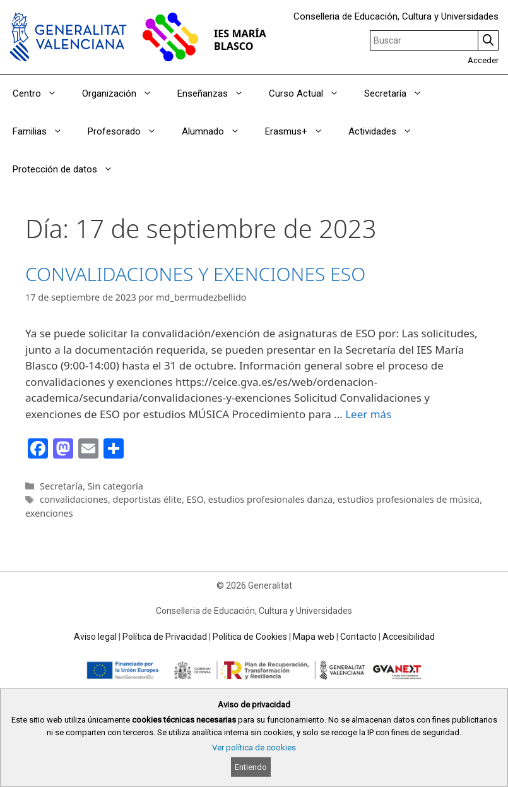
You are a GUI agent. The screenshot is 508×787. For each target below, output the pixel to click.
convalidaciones (74, 499)
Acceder (483, 60)
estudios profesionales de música (409, 499)
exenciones (49, 513)
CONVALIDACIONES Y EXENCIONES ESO (195, 274)
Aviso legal (95, 637)
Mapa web (313, 637)
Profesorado (128, 131)
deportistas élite (147, 499)
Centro (41, 93)
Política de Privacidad (164, 637)
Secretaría (399, 93)
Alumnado (217, 131)
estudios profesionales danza (270, 499)
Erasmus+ (300, 131)
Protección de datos (69, 169)
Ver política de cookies (254, 747)
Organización (123, 93)
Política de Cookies (250, 637)
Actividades (386, 131)
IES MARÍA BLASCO (240, 39)
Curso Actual (310, 93)
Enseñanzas (216, 93)
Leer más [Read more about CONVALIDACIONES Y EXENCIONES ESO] (368, 414)
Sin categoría (115, 486)
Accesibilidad (408, 637)
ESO (195, 499)
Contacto (358, 637)
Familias (44, 131)
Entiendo (251, 767)
